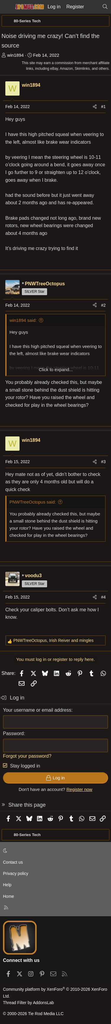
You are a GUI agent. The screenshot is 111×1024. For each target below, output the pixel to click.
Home (8, 896)
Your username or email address (37, 710)
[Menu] (6, 7)
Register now (79, 789)
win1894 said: (23, 320)
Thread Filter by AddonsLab (28, 1002)
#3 (103, 461)
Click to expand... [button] (56, 369)
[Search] (105, 7)
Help (7, 884)
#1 (103, 106)
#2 (103, 305)
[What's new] (93, 7)
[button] (54, 850)
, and (53, 640)
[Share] (95, 106)
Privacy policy (15, 873)
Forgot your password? (27, 756)
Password (13, 733)
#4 (103, 597)
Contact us (13, 862)
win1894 (15, 55)
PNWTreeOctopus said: (32, 501)
